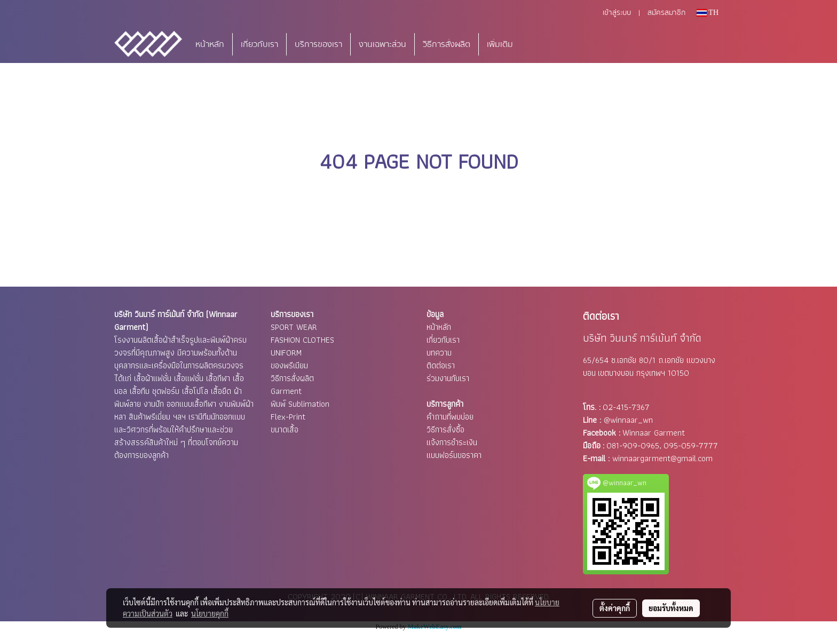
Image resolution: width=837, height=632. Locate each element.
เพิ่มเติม (500, 44)
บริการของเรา (318, 44)
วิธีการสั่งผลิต (446, 44)
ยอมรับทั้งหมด (671, 608)
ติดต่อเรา (441, 365)
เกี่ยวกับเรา (259, 44)
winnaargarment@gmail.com (662, 458)
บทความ (439, 352)
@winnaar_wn (628, 419)
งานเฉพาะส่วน (382, 44)
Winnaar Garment (653, 432)
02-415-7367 (626, 407)
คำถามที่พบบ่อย (450, 416)
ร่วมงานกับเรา (448, 378)
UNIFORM (286, 352)
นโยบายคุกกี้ (209, 613)
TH (707, 13)
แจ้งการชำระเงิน (452, 442)
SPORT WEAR (294, 327)
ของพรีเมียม (289, 365)
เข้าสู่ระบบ (617, 13)
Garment (286, 391)
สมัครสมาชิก (666, 13)
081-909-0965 (632, 445)
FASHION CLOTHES (302, 339)
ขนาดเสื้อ (284, 429)
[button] (537, 44)
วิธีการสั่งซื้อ (445, 429)
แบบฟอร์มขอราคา (454, 455)
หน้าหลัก (209, 44)
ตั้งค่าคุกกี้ (614, 608)
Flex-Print (288, 416)
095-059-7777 (691, 445)
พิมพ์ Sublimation (300, 403)
